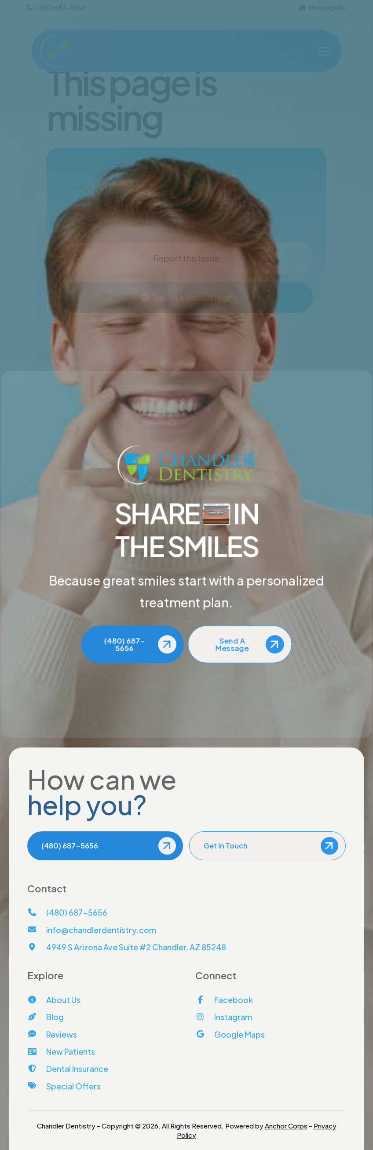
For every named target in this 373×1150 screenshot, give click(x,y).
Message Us (322, 7)
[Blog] (45, 1017)
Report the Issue (186, 257)
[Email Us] (91, 930)
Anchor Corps (286, 1125)
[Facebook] (224, 1000)
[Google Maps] (230, 1034)
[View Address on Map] (126, 947)
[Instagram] (223, 1017)
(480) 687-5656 (56, 7)
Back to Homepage (192, 297)
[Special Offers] (64, 1086)
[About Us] (53, 1000)
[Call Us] (67, 912)
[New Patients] (61, 1051)
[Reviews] (52, 1034)
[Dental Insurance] (67, 1069)
